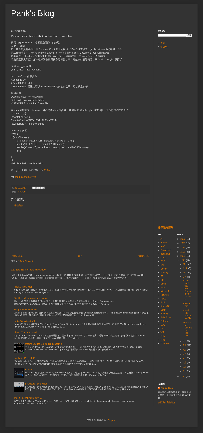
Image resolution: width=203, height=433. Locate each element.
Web (162, 340)
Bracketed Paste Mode (36, 384)
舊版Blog (164, 46)
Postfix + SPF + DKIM (24, 358)
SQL (162, 325)
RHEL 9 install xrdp (23, 287)
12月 (185, 264)
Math (162, 287)
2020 (183, 376)
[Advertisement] (80, 230)
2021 (183, 260)
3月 (185, 362)
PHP (26, 192)
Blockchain (165, 250)
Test (162, 328)
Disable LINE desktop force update (31, 298)
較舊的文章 (143, 256)
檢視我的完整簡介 (166, 402)
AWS (162, 246)
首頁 (80, 256)
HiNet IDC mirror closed (25, 332)
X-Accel (48, 170)
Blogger (111, 420)
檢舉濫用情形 (165, 227)
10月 (185, 272)
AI (161, 239)
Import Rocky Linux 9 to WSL (28, 398)
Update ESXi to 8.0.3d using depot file (43, 344)
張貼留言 (18, 205)
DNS (162, 265)
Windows (164, 343)
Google (164, 269)
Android (164, 243)
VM (162, 332)
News (163, 299)
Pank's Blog (32, 13)
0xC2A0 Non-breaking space (28, 269)
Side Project (166, 317)
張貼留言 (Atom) (26, 261)
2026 (183, 239)
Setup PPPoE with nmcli (25, 309)
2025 (183, 243)
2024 (183, 247)
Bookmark (165, 254)
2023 (183, 252)
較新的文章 (17, 256)
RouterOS (165, 306)
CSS (162, 261)
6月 (185, 350)
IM (161, 276)
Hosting (164, 272)
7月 (185, 345)
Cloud (163, 257)
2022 (183, 256)
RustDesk (30, 369)
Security (164, 313)
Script (163, 310)
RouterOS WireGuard (24, 321)
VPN (162, 336)
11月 (185, 268)
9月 (185, 277)
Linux (20, 192)
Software (164, 321)
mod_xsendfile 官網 (25, 177)
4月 (185, 358)
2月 (185, 367)
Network (164, 295)
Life (162, 280)
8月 (185, 341)
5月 (185, 354)
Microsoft (164, 291)
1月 (185, 371)
